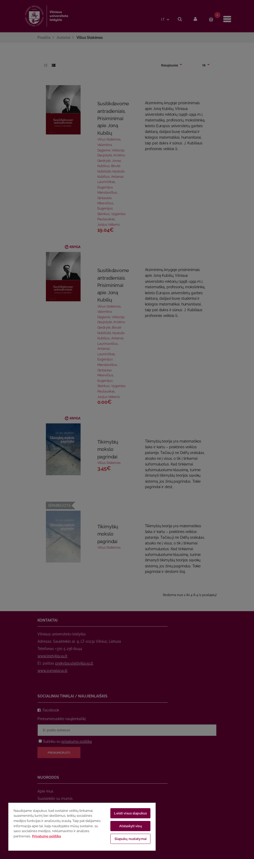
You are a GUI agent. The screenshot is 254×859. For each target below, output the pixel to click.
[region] (82, 826)
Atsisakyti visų (130, 826)
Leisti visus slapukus (130, 813)
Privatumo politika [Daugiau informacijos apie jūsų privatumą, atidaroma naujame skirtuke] (46, 836)
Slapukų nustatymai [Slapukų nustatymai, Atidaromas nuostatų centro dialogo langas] (131, 839)
